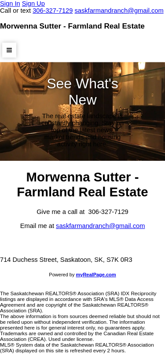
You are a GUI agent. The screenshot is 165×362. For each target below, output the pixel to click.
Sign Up (33, 3)
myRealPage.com (96, 274)
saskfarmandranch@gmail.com (100, 225)
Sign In (10, 3)
